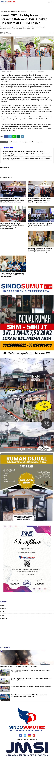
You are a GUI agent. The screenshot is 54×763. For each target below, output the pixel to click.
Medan (19, 11)
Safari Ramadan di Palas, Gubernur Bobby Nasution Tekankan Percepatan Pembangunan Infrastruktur (29, 695)
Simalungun (3, 618)
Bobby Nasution (7, 11)
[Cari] (49, 2)
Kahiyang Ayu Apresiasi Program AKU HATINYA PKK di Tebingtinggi (23, 151)
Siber (26, 740)
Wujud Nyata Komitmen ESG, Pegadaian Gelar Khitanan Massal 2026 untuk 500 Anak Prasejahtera (12, 275)
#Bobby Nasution (13, 142)
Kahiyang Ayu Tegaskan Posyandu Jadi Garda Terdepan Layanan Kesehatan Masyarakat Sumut (26, 154)
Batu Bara (3, 608)
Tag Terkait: (4, 142)
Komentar (51, 33)
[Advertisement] (27, 632)
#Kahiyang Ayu (24, 142)
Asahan (2, 605)
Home (2, 11)
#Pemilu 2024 (39, 142)
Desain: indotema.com (27, 760)
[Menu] (52, 2)
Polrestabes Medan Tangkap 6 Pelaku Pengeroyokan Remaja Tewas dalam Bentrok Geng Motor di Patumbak (39, 200)
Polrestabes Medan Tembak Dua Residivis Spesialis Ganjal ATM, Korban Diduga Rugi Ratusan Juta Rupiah (12, 200)
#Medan (32, 142)
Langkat (2, 612)
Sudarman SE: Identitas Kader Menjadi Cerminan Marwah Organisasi (31, 686)
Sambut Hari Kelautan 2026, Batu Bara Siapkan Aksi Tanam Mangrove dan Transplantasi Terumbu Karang (40, 250)
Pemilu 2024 (23, 11)
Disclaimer (33, 740)
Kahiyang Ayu (14, 11)
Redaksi (19, 740)
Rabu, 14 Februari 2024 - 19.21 (6, 33)
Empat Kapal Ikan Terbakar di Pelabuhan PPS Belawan (19, 666)
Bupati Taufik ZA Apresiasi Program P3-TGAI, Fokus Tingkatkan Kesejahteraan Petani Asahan (40, 225)
